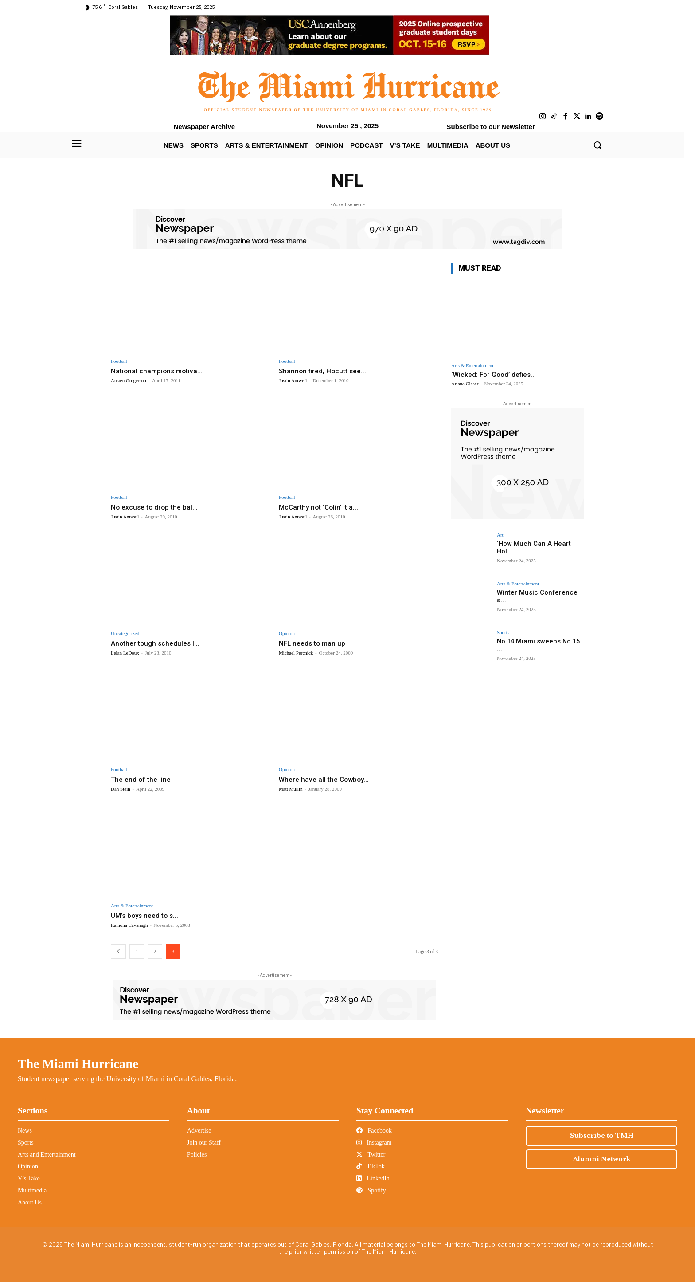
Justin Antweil (293, 380)
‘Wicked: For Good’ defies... (493, 375)
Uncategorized (125, 633)
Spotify (371, 1190)
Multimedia (32, 1190)
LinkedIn (373, 1178)
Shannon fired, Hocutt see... (325, 370)
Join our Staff (204, 1142)
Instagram (373, 1142)
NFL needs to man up (315, 643)
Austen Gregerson (128, 380)
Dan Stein (120, 789)
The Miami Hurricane (78, 1064)
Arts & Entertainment (132, 905)
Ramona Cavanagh (129, 925)
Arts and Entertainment (47, 1154)
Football (119, 361)
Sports (503, 632)
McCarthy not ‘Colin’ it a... (321, 506)
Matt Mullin (290, 789)
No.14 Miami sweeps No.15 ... (539, 641)
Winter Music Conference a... (538, 592)
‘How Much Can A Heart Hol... (539, 543)
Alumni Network (601, 1159)
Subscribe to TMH (601, 1136)
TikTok (370, 1166)
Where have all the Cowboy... (327, 779)
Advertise (199, 1130)
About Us (30, 1202)
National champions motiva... (159, 370)
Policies (197, 1154)
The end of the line (143, 779)
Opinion (287, 633)
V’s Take (29, 1178)
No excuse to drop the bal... (157, 506)
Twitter (370, 1154)
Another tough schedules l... (158, 643)
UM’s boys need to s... (147, 915)
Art (500, 535)
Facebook (374, 1130)
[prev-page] (118, 951)
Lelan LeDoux (125, 652)
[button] (597, 145)
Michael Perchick (296, 652)
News (25, 1130)
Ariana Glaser (464, 383)
